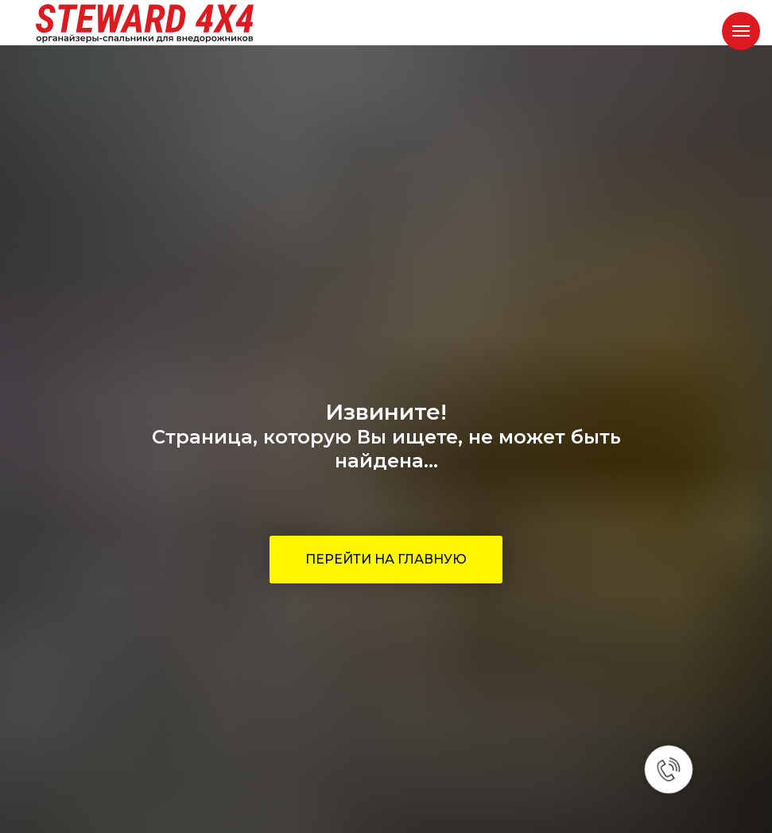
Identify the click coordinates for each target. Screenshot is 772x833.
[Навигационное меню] (741, 31)
